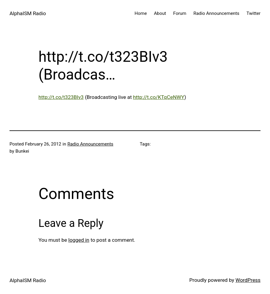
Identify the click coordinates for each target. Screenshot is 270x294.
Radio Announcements (90, 144)
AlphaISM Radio (28, 13)
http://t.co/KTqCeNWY (158, 97)
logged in (78, 240)
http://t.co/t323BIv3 (61, 97)
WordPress (248, 280)
